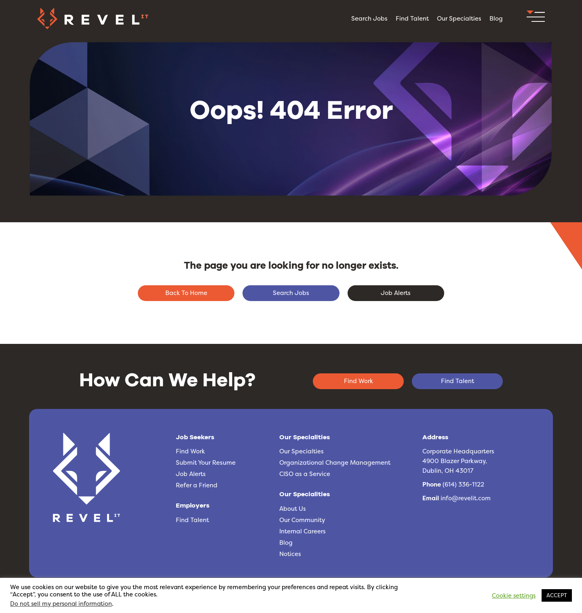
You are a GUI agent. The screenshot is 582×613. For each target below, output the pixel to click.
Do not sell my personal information (61, 604)
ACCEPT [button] (556, 595)
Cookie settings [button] (514, 595)
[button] (536, 19)
